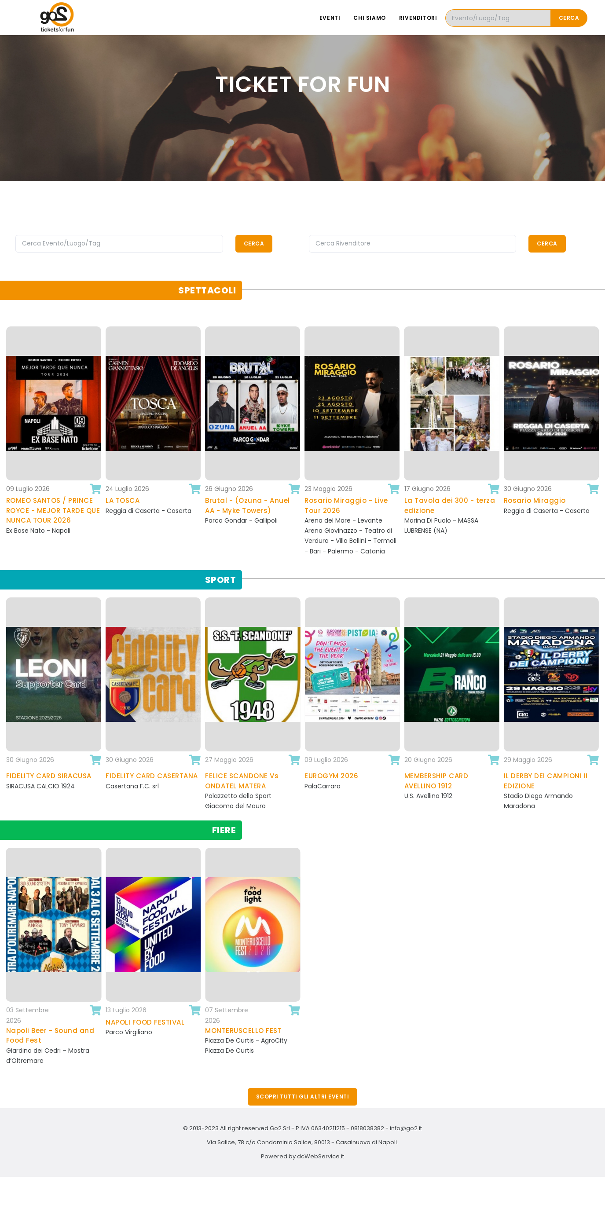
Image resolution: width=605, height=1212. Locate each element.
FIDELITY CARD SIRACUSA (49, 775)
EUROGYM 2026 (331, 775)
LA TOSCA (122, 500)
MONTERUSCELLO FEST (243, 1030)
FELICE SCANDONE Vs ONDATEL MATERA (242, 781)
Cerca (569, 18)
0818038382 (367, 1128)
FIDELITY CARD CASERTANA (152, 775)
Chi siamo (369, 18)
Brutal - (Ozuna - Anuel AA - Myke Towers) (247, 505)
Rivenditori (418, 18)
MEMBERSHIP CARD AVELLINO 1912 (436, 781)
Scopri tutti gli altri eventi (302, 1096)
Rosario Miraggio (535, 500)
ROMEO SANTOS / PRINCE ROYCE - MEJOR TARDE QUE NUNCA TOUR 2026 (53, 510)
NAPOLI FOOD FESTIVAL (145, 1022)
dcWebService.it (320, 1156)
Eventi (330, 18)
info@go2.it (406, 1128)
